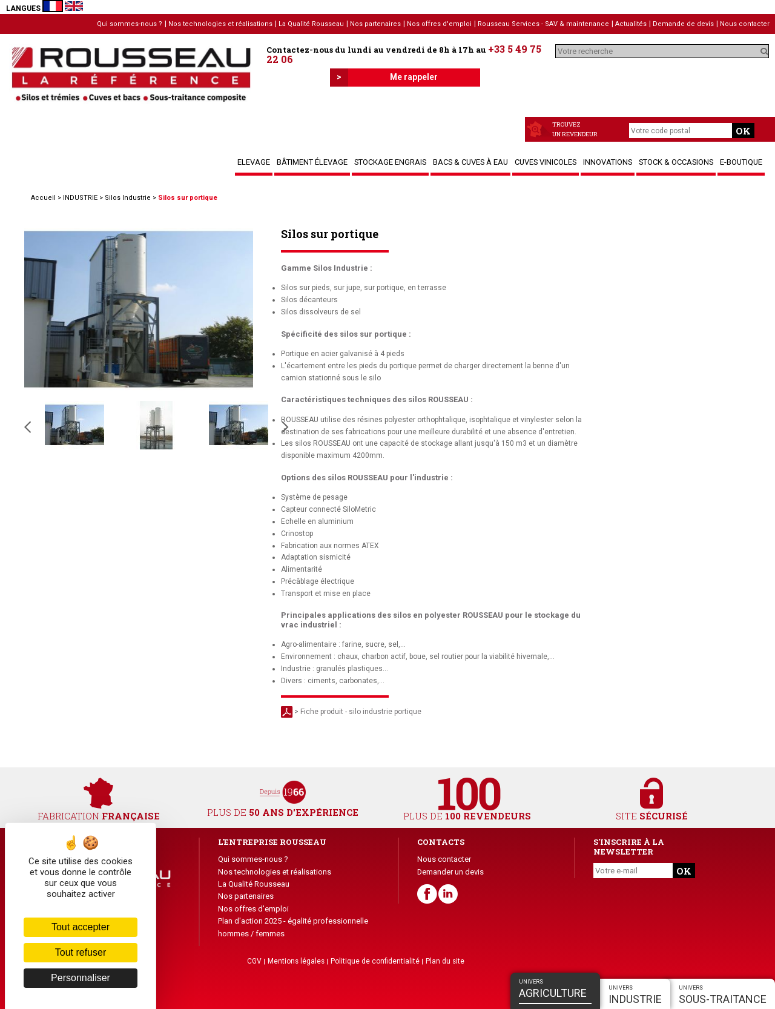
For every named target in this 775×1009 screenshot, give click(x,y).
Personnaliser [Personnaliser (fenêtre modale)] (80, 978)
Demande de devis (683, 24)
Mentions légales (296, 961)
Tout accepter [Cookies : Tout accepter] (80, 927)
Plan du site (445, 961)
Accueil (43, 198)
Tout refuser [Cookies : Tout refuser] (80, 952)
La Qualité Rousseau (311, 24)
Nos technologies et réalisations (220, 24)
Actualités (631, 24)
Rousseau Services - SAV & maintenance (543, 24)
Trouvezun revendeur (575, 129)
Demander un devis (450, 871)
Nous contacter (745, 24)
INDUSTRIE (80, 198)
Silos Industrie (128, 198)
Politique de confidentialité (375, 961)
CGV (254, 961)
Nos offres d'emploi (439, 24)
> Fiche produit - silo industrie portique (351, 712)
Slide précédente (27, 427)
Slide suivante (285, 427)
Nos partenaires (375, 24)
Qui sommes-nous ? (129, 24)
